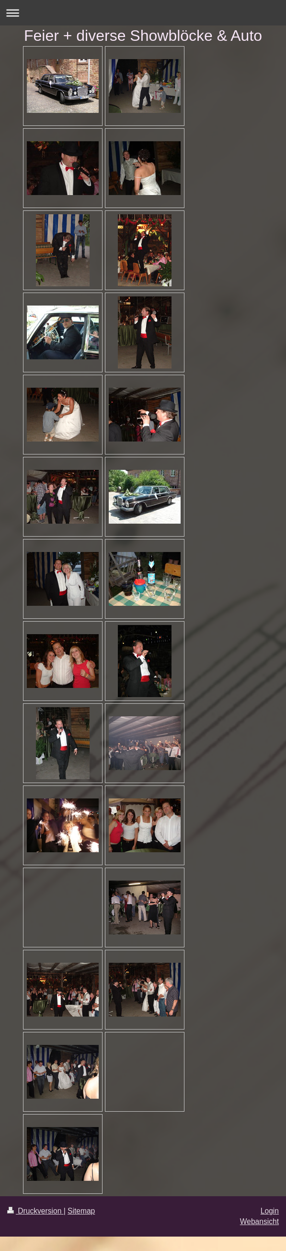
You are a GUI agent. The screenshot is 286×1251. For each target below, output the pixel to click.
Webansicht (259, 1221)
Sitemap (81, 1211)
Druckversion (35, 1211)
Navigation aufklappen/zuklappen (143, 12)
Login (270, 1211)
